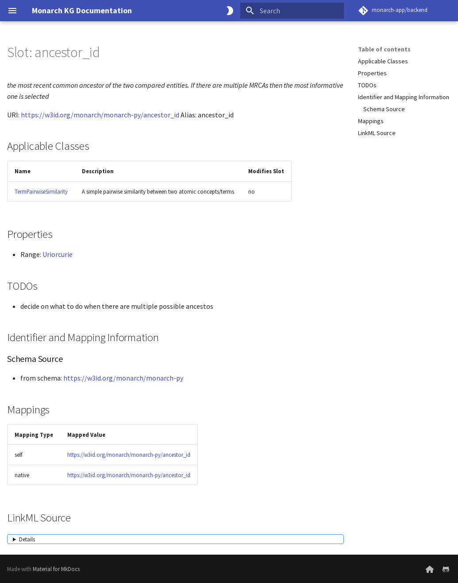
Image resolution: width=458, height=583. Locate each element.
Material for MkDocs (56, 568)
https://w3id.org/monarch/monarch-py (123, 377)
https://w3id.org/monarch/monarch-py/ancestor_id (100, 114)
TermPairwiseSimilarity (41, 191)
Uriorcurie (57, 254)
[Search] (292, 11)
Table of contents (384, 49)
